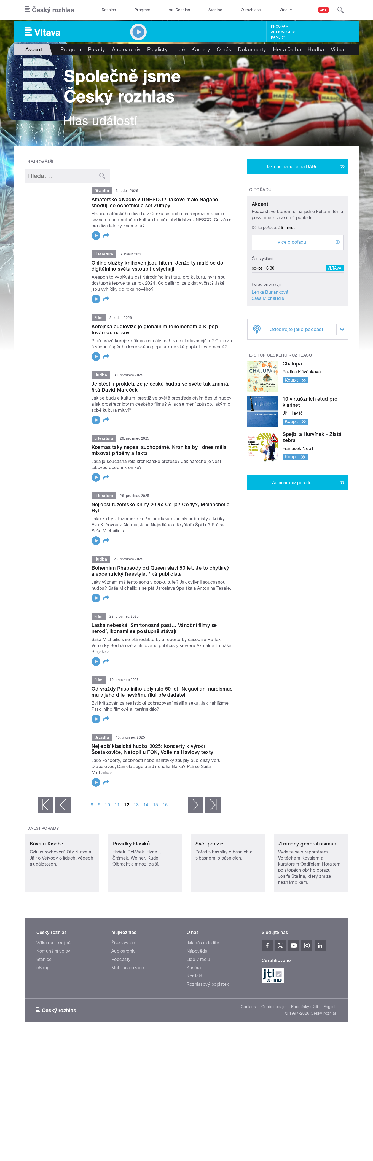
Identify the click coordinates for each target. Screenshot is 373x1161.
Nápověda (197, 987)
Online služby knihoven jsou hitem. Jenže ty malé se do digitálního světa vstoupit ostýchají (158, 266)
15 (155, 804)
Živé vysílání (123, 979)
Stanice (215, 10)
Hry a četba (287, 49)
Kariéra (194, 1004)
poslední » (213, 805)
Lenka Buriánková (270, 343)
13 (136, 804)
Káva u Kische (46, 880)
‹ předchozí (63, 805)
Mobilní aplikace (127, 1004)
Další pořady (43, 828)
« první (45, 805)
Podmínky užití (304, 1043)
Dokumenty (252, 49)
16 (165, 804)
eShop (43, 1004)
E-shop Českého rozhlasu (280, 406)
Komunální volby (53, 987)
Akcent (260, 255)
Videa (337, 49)
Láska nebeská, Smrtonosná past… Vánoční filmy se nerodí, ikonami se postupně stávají (154, 628)
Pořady (96, 49)
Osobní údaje (273, 1043)
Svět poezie (209, 880)
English (330, 1043)
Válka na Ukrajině (53, 979)
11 (117, 804)
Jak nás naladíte (203, 979)
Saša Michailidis (268, 349)
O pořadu (260, 189)
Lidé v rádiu (198, 996)
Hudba (316, 49)
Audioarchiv (283, 32)
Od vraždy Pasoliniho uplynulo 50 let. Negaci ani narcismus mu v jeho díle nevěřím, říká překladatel (162, 692)
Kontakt (195, 1012)
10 (107, 804)
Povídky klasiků (131, 880)
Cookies (248, 1043)
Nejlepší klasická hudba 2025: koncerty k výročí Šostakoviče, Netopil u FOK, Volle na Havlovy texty (152, 749)
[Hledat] (340, 10)
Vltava (335, 319)
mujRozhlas (179, 10)
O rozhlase (251, 10)
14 (146, 804)
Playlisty (157, 49)
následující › (195, 805)
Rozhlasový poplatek (208, 1020)
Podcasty (121, 996)
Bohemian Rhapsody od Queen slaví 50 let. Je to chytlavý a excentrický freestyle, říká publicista (160, 571)
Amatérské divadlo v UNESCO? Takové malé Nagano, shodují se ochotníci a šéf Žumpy (156, 202)
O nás (224, 49)
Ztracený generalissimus (307, 880)
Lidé (179, 49)
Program (142, 10)
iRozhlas (108, 10)
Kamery (278, 37)
